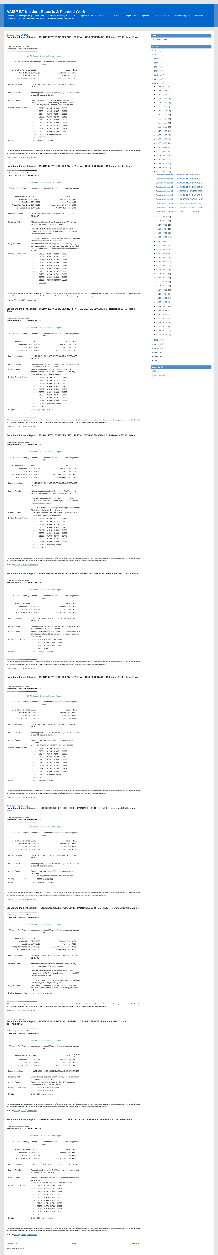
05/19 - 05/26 (162, 257)
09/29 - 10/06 (162, 139)
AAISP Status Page (159, 40)
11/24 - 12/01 (162, 107)
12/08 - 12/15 (162, 99)
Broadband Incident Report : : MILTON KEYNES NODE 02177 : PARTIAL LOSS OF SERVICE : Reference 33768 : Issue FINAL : (73, 38)
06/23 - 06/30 (162, 237)
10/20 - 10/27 (162, 127)
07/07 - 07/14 (162, 229)
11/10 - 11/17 (162, 115)
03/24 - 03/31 (162, 290)
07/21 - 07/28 (162, 221)
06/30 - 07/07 (162, 233)
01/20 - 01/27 (162, 326)
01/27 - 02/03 (162, 322)
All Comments (159, 376)
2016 (156, 71)
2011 (156, 344)
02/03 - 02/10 (162, 318)
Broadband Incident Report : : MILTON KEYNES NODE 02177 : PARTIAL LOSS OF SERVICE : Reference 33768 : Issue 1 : (71, 166)
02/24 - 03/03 (162, 306)
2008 (156, 356)
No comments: (32, 157)
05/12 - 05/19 (162, 261)
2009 (156, 352)
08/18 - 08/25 (162, 164)
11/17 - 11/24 (162, 111)
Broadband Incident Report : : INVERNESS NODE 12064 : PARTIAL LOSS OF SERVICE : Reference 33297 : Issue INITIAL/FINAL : (66, 1022)
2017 (156, 67)
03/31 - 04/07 (162, 286)
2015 (156, 75)
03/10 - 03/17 (162, 298)
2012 (156, 340)
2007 (156, 360)
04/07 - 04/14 (162, 282)
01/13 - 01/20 (162, 330)
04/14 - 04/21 (162, 278)
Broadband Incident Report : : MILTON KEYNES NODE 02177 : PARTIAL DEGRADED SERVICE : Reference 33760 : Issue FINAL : (71, 310)
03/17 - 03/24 (162, 294)
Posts (156, 371)
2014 (156, 79)
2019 (156, 59)
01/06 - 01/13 (162, 335)
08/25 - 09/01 (162, 159)
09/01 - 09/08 (162, 155)
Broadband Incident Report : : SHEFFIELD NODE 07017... (179, 211)
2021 (156, 55)
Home (73, 1243)
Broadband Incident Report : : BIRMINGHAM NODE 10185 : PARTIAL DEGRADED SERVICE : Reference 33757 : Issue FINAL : (73, 573)
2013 (156, 83)
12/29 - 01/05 (162, 86)
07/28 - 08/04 (162, 217)
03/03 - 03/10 (162, 302)
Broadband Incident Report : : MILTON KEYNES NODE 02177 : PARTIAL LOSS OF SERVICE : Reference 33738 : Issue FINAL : (73, 678)
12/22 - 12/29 (162, 90)
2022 (156, 51)
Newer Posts (12, 1243)
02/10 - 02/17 (162, 314)
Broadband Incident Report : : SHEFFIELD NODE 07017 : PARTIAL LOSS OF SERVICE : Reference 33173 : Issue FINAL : (71, 1119)
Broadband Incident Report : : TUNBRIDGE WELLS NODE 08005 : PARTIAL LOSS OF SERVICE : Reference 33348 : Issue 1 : (73, 908)
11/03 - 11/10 (162, 119)
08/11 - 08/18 (162, 168)
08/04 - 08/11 (162, 172)
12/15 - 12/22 (162, 94)
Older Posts (135, 1243)
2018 (156, 63)
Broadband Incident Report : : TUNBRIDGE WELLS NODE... (180, 199)
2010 (156, 348)
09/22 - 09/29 (162, 143)
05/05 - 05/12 (162, 265)
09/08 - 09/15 (162, 151)
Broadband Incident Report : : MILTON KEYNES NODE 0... (179, 175)
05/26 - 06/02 (162, 253)
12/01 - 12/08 (162, 103)
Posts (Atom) (23, 1248)
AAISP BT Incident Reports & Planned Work (45, 11)
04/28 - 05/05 (162, 270)
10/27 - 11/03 (162, 123)
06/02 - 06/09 (162, 249)
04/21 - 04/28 (162, 274)
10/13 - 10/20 (162, 131)
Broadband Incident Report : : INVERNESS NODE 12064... (179, 207)
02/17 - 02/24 (162, 310)
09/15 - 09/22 (162, 147)
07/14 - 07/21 (162, 225)
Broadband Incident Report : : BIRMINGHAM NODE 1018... (180, 191)
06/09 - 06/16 (162, 245)
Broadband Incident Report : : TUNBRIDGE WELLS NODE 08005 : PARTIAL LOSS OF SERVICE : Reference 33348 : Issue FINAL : (71, 809)
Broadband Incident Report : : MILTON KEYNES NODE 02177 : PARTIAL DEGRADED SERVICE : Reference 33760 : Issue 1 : (72, 435)
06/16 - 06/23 (162, 241)
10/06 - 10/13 (162, 135)
